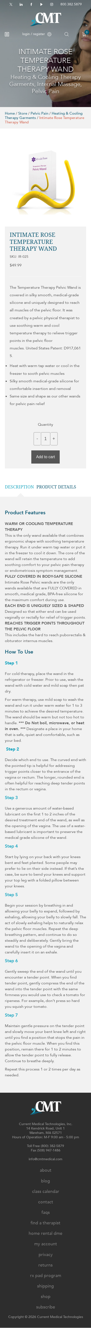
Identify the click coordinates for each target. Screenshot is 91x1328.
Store (22, 113)
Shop (45, 1297)
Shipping (45, 1286)
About (45, 1170)
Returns (45, 1265)
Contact (45, 1202)
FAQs (45, 1212)
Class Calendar (45, 1192)
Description (19, 486)
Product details (56, 486)
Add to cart (45, 457)
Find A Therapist (45, 1223)
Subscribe (45, 1307)
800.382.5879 (71, 4)
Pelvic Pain (39, 113)
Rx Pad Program (45, 1276)
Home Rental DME (45, 1233)
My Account (45, 1244)
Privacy (46, 1255)
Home (10, 113)
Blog (45, 1181)
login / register (36, 34)
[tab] (20, 487)
